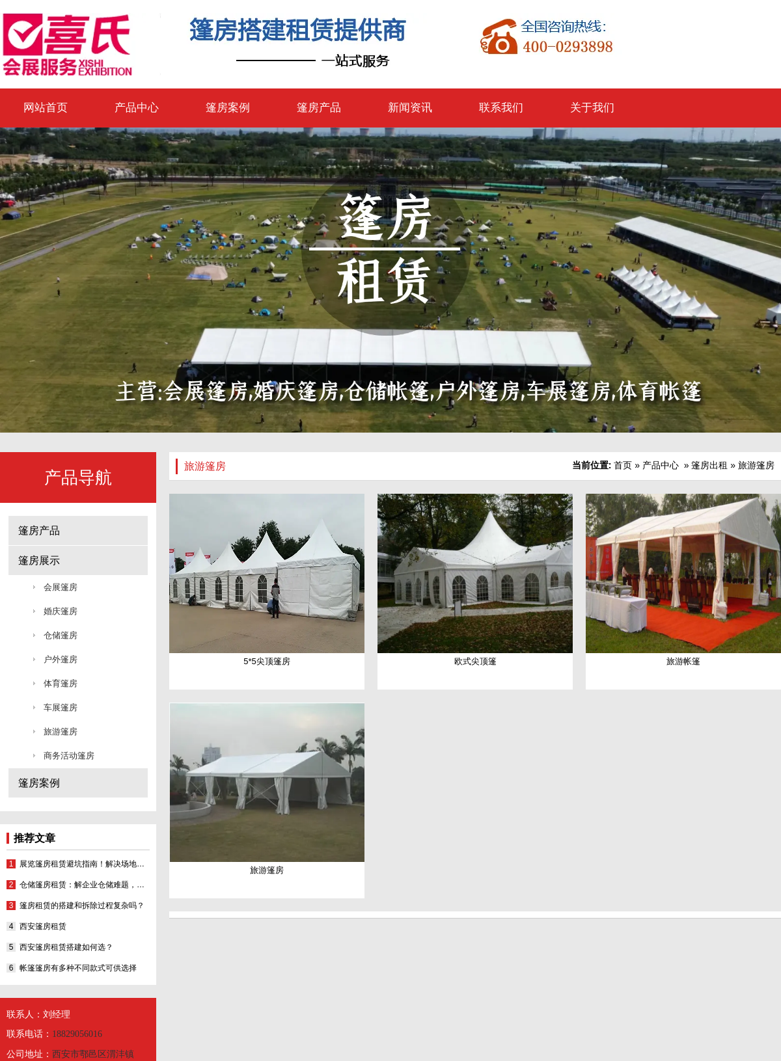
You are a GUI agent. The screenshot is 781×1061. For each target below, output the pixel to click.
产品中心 (137, 107)
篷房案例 (228, 107)
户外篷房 (60, 659)
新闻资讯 (410, 107)
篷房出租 (709, 465)
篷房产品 (319, 107)
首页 (623, 465)
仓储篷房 (60, 635)
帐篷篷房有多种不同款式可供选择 (78, 968)
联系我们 (501, 107)
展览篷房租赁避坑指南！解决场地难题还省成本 (85, 863)
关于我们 (592, 107)
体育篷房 (60, 683)
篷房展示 (39, 560)
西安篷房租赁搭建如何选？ (66, 947)
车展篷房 (60, 707)
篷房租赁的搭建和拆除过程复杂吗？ (82, 905)
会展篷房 (60, 587)
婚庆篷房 (60, 611)
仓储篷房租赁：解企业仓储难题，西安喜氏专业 (85, 884)
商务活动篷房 (69, 755)
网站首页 (45, 107)
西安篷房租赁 (43, 926)
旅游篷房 (60, 731)
